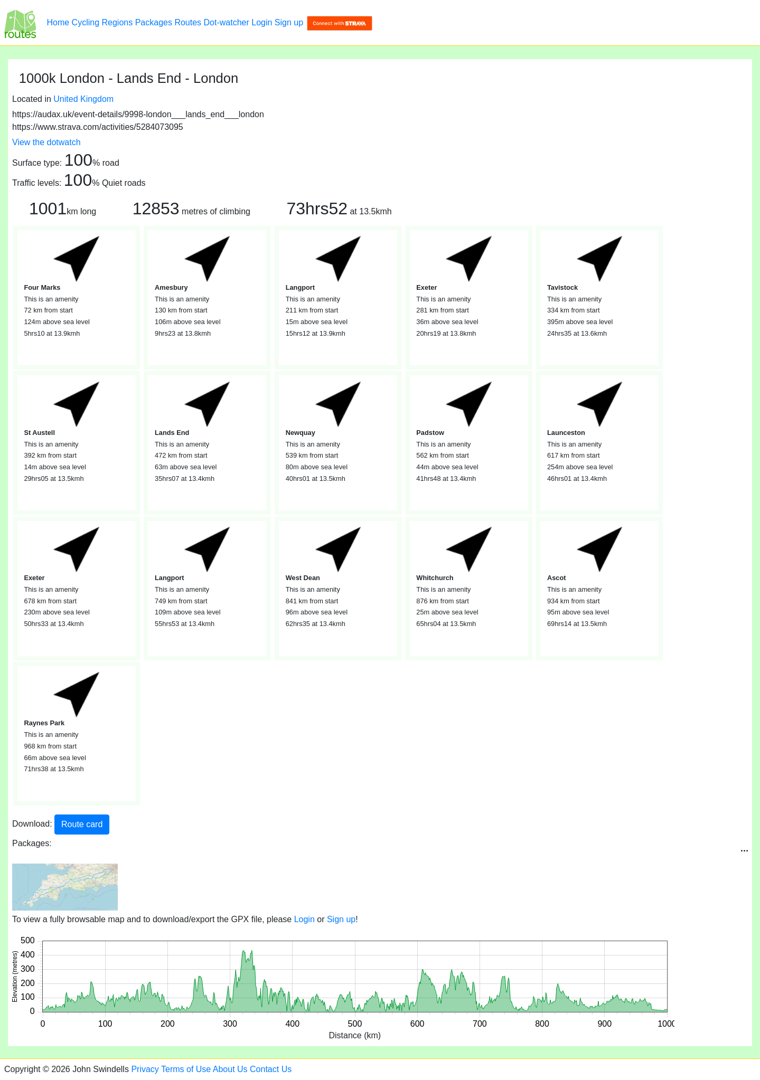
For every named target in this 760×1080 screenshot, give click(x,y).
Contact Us (271, 1069)
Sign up (289, 22)
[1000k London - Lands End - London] (20, 22)
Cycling (85, 22)
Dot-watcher (226, 22)
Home (57, 22)
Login (261, 22)
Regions (117, 22)
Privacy (144, 1069)
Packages (153, 22)
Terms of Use (186, 1069)
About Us (230, 1069)
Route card (81, 824)
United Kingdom (83, 98)
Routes (187, 22)
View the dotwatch (46, 142)
